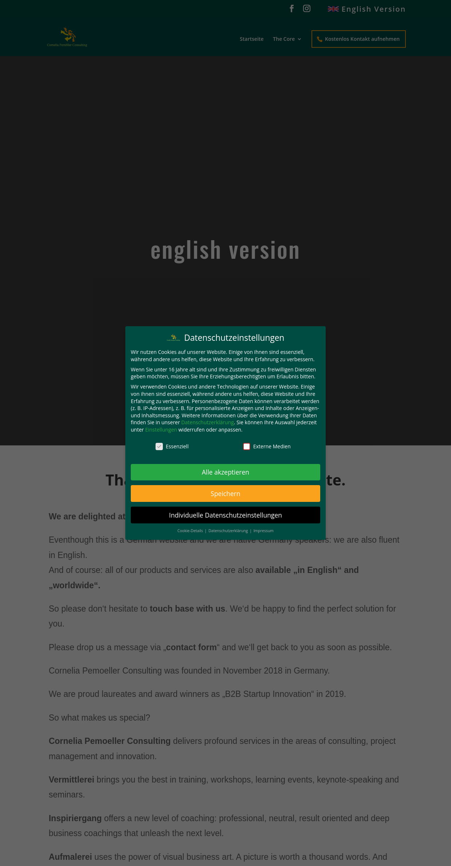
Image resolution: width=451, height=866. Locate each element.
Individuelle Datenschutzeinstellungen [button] (225, 515)
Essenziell (172, 446)
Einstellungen (161, 429)
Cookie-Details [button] (190, 530)
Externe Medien (267, 446)
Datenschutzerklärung (207, 422)
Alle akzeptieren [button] (225, 472)
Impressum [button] (264, 530)
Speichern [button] (225, 493)
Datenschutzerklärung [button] (228, 530)
